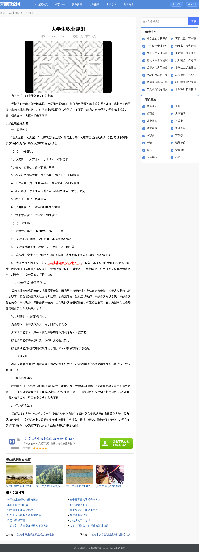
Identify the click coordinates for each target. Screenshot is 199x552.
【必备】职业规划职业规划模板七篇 (36, 534)
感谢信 (151, 113)
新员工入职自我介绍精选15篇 (25, 515)
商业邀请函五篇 (79, 504)
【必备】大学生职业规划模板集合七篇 (108, 534)
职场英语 (180, 142)
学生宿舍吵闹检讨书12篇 (85, 509)
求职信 (151, 135)
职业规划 (26, 13)
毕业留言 (152, 128)
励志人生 (61, 4)
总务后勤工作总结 (185, 75)
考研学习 (112, 4)
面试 (177, 157)
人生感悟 (152, 157)
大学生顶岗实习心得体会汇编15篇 (90, 525)
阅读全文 (78, 36)
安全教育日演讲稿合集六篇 (86, 499)
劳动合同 (152, 106)
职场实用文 (42, 4)
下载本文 (90, 36)
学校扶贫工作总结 (81, 520)
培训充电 (180, 128)
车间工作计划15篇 (18, 504)
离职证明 (180, 113)
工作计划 (180, 106)
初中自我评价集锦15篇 (21, 509)
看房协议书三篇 (17, 520)
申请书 (151, 142)
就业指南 (78, 4)
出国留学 (130, 4)
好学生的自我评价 (157, 38)
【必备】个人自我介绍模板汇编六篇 (29, 525)
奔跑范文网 (96, 548)
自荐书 (179, 120)
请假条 (179, 135)
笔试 (149, 150)
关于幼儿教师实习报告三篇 (23, 499)
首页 (2, 13)
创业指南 (95, 4)
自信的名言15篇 (79, 515)
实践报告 (180, 150)
